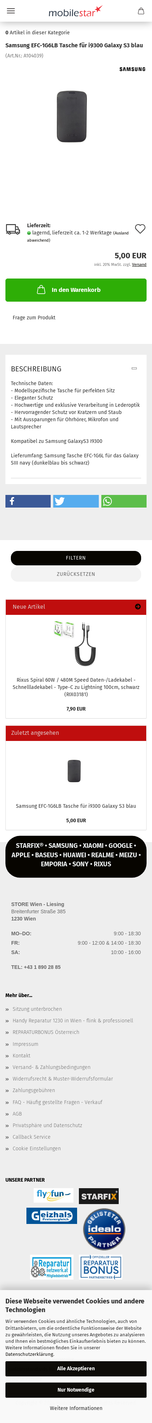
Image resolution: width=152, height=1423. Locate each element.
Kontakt (21, 1056)
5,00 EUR (76, 821)
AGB (17, 1114)
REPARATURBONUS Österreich (46, 1032)
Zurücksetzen (76, 574)
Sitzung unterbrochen (37, 1009)
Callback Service (32, 1137)
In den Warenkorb (68, 289)
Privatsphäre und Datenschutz (47, 1125)
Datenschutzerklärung (29, 1354)
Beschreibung (36, 369)
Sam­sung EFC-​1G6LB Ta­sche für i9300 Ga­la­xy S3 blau (76, 806)
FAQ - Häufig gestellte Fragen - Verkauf (57, 1102)
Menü (11, 10)
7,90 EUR (76, 709)
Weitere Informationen (76, 1408)
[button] (28, 501)
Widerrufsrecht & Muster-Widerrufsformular (63, 1079)
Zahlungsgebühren (34, 1090)
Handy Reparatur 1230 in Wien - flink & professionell (73, 1021)
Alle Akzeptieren (76, 1369)
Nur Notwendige (76, 1390)
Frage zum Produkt (34, 318)
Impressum (25, 1044)
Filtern (76, 558)
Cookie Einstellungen (37, 1149)
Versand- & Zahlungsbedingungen (51, 1067)
